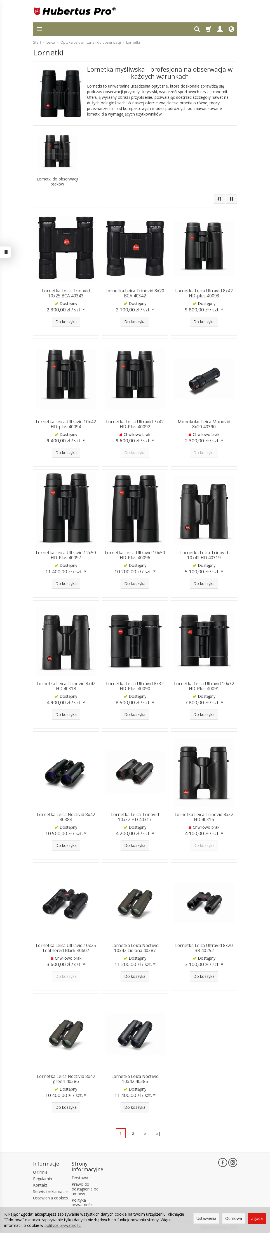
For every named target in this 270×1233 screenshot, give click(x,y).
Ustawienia (206, 1218)
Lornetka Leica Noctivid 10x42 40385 (135, 1079)
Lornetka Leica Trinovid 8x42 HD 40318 (66, 686)
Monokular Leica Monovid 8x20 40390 (204, 424)
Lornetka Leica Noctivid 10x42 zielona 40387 (135, 948)
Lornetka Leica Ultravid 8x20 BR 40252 (204, 948)
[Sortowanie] (219, 199)
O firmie (40, 1172)
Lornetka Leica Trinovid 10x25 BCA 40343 (66, 293)
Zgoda (257, 1218)
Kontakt (40, 1185)
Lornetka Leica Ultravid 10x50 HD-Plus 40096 (135, 555)
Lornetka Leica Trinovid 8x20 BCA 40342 (134, 293)
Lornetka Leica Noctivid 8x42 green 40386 (66, 1079)
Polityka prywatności (82, 1202)
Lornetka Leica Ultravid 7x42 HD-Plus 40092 (135, 424)
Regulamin (42, 1178)
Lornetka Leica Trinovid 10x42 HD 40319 (204, 555)
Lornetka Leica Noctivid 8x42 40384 (66, 817)
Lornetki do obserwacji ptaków (57, 182)
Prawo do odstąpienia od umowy (85, 1189)
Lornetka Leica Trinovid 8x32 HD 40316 (204, 817)
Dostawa (80, 1177)
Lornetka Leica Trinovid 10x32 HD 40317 (135, 817)
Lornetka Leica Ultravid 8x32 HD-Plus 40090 (135, 686)
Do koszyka (66, 321)
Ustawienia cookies (50, 1198)
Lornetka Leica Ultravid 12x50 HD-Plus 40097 (66, 555)
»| (158, 1133)
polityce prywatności (62, 1225)
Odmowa (233, 1218)
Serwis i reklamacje (50, 1191)
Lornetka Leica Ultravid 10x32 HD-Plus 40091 (204, 686)
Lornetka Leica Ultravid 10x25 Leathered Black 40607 (66, 948)
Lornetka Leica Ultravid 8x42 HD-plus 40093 (204, 293)
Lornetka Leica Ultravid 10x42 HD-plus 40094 (66, 424)
